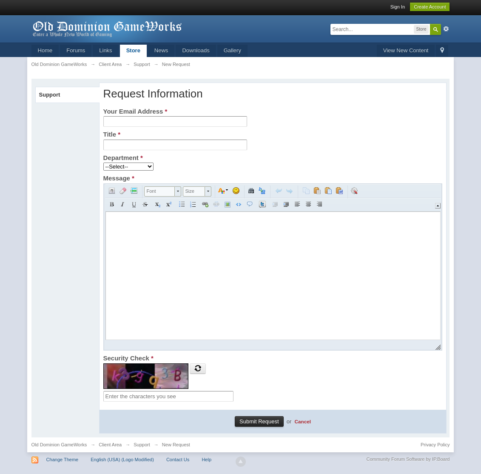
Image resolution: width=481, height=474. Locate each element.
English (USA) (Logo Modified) (122, 459)
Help (206, 459)
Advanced (446, 29)
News (161, 50)
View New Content (406, 50)
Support (49, 94)
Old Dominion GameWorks (59, 444)
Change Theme (62, 459)
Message (118, 178)
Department (123, 157)
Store (133, 50)
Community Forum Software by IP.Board (408, 459)
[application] (273, 267)
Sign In (397, 6)
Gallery (232, 50)
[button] (111, 191)
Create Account (430, 6)
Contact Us (177, 459)
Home (45, 50)
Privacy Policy (435, 444)
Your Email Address (135, 111)
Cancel (303, 421)
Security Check (128, 358)
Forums (75, 50)
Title (112, 134)
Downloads (195, 50)
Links (105, 50)
